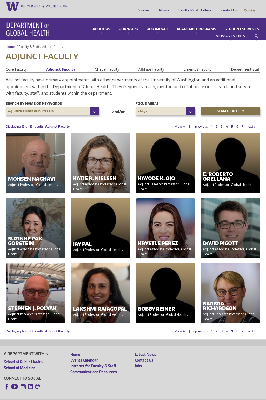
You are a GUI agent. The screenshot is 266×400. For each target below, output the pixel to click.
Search (256, 28)
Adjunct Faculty (60, 62)
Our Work (128, 22)
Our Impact (157, 22)
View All (181, 119)
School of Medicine (20, 360)
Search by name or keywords (34, 96)
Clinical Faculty (107, 62)
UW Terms (94, 396)
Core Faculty (16, 62)
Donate (249, 6)
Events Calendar (84, 353)
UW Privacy (72, 396)
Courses (142, 6)
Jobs (138, 358)
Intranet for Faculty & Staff (93, 358)
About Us (101, 22)
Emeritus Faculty (197, 62)
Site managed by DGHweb (125, 396)
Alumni (162, 6)
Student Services (242, 22)
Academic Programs (196, 22)
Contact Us (228, 6)
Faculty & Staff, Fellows (193, 6)
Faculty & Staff (29, 39)
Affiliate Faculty (151, 62)
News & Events (230, 29)
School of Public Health (23, 354)
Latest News (145, 347)
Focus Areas (147, 96)
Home (10, 39)
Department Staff (245, 62)
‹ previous (200, 119)
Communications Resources (93, 364)
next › (251, 119)
